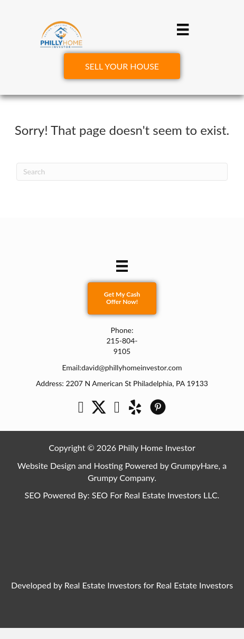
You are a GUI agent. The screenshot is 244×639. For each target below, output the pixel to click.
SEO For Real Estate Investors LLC (155, 495)
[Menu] (183, 29)
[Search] (122, 172)
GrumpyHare (194, 465)
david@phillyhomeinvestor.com (131, 367)
